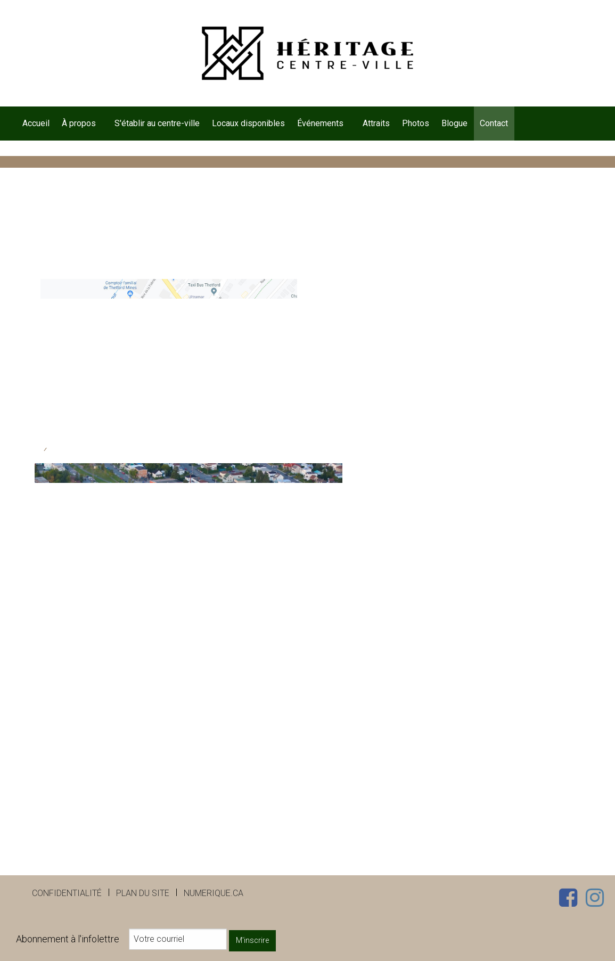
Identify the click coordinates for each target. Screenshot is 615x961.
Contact (494, 123)
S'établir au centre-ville (157, 123)
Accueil (36, 123)
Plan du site (142, 893)
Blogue (454, 123)
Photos (415, 123)
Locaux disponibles (248, 123)
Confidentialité (67, 893)
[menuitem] (35, 123)
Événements (320, 123)
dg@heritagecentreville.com (116, 389)
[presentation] (118, 713)
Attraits (376, 123)
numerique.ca (213, 893)
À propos (79, 123)
